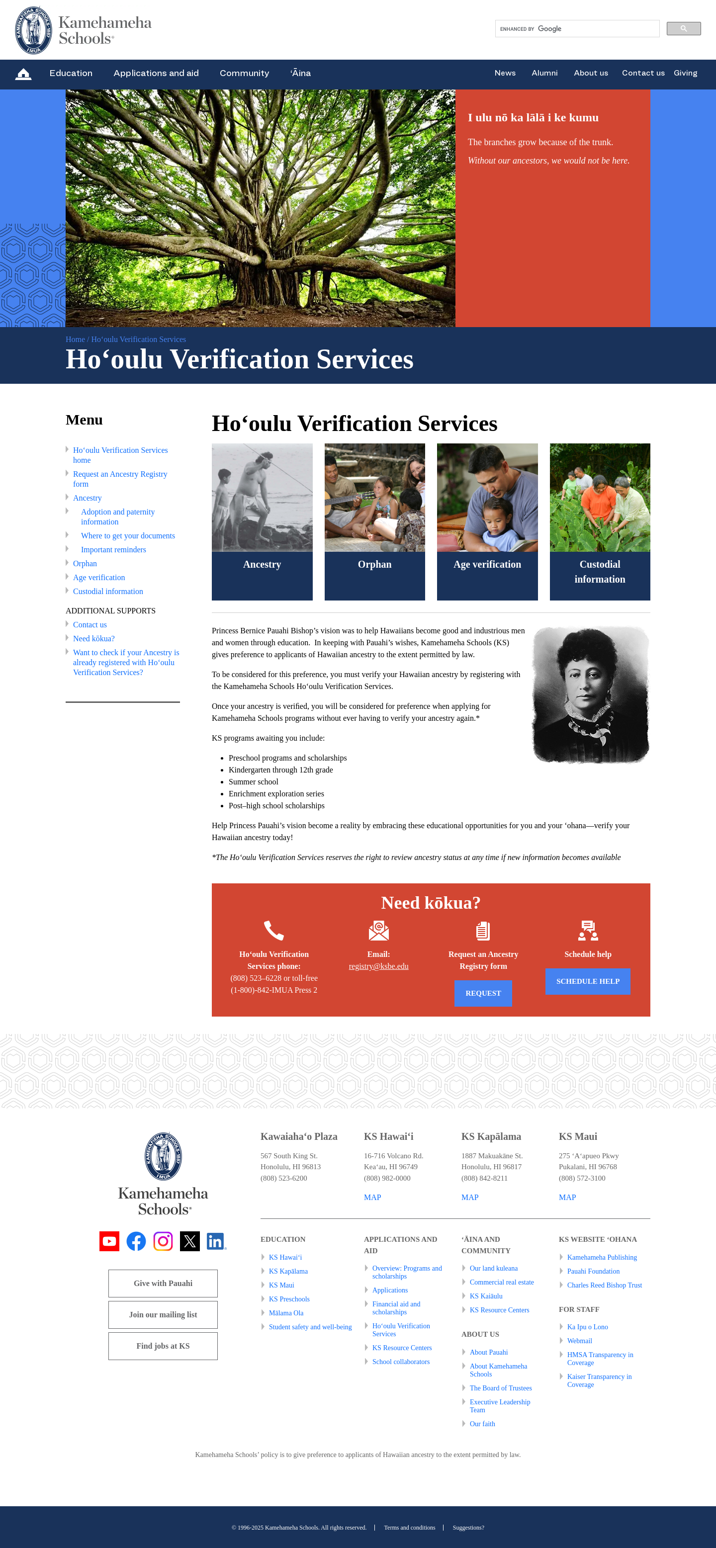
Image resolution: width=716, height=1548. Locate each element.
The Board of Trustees (501, 1388)
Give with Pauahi (163, 1283)
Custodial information (108, 591)
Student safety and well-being (310, 1327)
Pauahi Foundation (593, 1271)
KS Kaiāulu (486, 1296)
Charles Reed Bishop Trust (604, 1285)
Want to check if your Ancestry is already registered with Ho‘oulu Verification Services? (126, 662)
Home (75, 339)
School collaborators (401, 1362)
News (505, 73)
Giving (686, 73)
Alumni (545, 73)
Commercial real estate (502, 1282)
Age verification (99, 577)
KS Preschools (289, 1299)
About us (591, 73)
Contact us (643, 73)
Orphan (85, 563)
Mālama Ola (286, 1313)
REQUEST (483, 993)
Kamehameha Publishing (602, 1257)
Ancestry (87, 498)
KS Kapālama (288, 1271)
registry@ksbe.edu (379, 966)
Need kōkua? (94, 638)
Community (244, 73)
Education (70, 73)
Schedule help (588, 981)
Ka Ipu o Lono (587, 1327)
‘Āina (300, 73)
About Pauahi (489, 1352)
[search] (576, 29)
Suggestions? (468, 1527)
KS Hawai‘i (285, 1257)
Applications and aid (156, 73)
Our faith (482, 1424)
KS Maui (281, 1285)
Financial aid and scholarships (396, 1308)
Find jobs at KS (162, 1346)
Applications (390, 1290)
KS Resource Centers (402, 1348)
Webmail (579, 1341)
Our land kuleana (494, 1268)
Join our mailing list (163, 1314)
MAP (372, 1197)
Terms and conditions (410, 1527)
